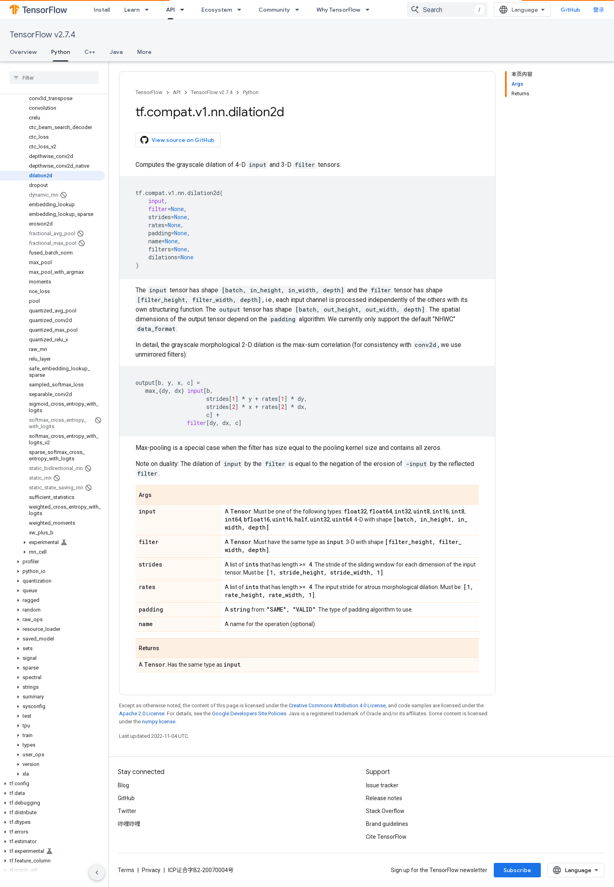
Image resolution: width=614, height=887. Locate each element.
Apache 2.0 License (141, 713)
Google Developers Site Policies (249, 713)
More (144, 51)
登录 (598, 9)
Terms (126, 870)
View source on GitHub (177, 140)
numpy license (158, 722)
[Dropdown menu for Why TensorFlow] (370, 9)
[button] (52, 542)
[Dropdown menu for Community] (299, 9)
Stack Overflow (385, 811)
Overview (23, 51)
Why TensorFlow (338, 9)
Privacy (151, 870)
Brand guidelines (387, 824)
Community (274, 9)
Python (251, 92)
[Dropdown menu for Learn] (149, 9)
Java (116, 51)
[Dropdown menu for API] (184, 9)
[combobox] (447, 9)
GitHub (570, 9)
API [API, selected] (170, 9)
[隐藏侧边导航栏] (97, 872)
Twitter (127, 811)
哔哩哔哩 (129, 824)
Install (102, 9)
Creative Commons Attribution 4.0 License (337, 705)
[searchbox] (54, 77)
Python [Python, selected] (60, 51)
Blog (123, 785)
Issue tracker (382, 785)
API (177, 92)
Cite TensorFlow (386, 837)
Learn (132, 9)
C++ (89, 51)
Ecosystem (216, 9)
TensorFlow (149, 92)
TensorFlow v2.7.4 (42, 35)
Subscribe (517, 870)
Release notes (384, 798)
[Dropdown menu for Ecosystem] (241, 9)
